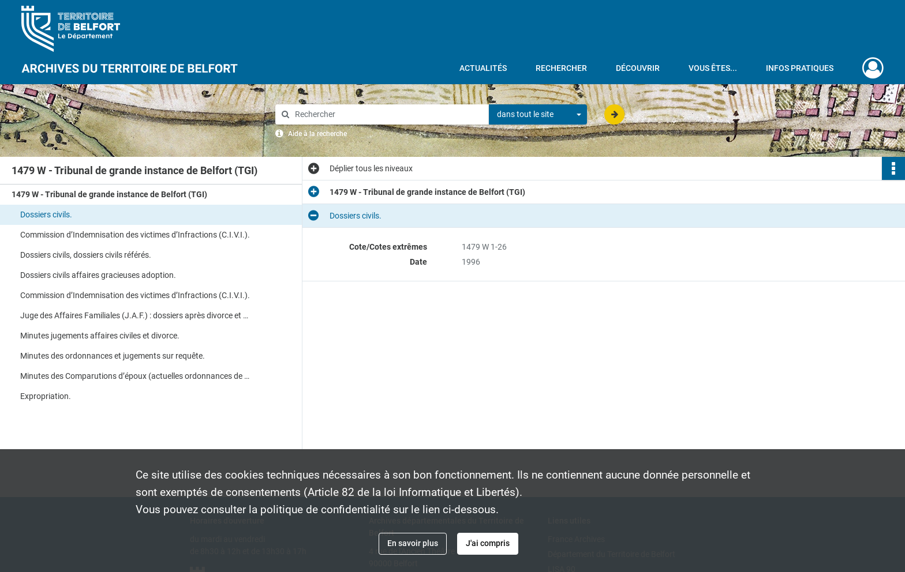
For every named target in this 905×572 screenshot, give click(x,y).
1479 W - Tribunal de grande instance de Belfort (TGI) (109, 194)
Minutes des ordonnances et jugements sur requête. (112, 355)
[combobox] (538, 114)
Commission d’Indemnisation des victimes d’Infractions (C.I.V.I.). (135, 234)
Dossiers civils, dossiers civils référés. (85, 254)
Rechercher (561, 68)
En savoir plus (412, 543)
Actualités (483, 68)
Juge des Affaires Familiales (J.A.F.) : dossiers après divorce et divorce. (135, 315)
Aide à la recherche (317, 134)
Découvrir (638, 68)
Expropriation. (45, 396)
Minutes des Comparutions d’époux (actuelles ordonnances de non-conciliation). (135, 376)
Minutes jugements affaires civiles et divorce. (99, 335)
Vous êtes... (713, 68)
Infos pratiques (799, 68)
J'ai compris (488, 543)
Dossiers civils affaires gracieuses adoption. (98, 275)
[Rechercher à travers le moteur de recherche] (388, 114)
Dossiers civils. (46, 214)
